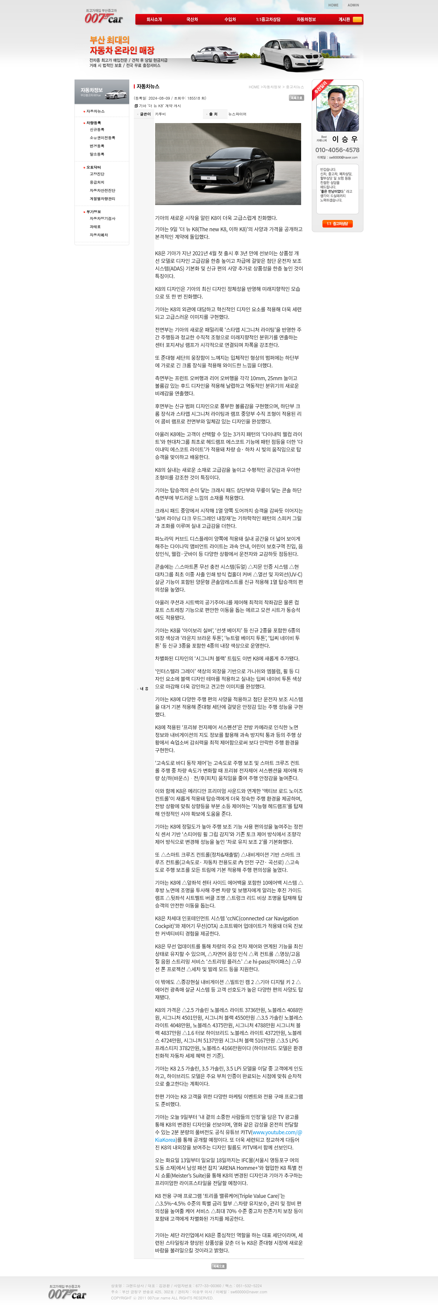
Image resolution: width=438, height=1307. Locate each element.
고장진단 (97, 173)
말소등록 (97, 154)
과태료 (95, 226)
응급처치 (97, 182)
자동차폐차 (99, 234)
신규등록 (97, 129)
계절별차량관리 (102, 198)
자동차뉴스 (95, 111)
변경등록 (97, 145)
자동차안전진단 (102, 190)
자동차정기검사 (102, 218)
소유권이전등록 (102, 137)
